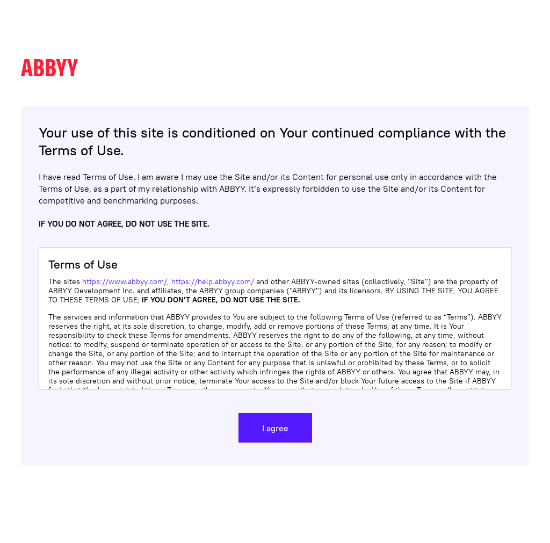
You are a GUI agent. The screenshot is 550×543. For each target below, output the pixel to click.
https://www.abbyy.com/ (124, 281)
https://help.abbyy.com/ (212, 281)
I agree (275, 428)
